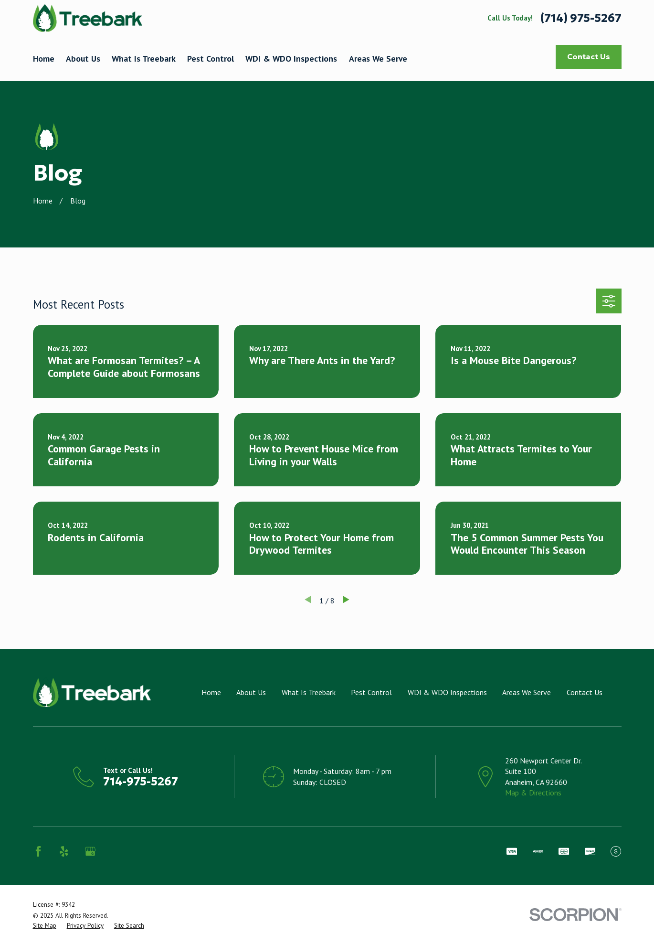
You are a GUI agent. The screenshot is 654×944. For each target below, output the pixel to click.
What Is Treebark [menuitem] (144, 58)
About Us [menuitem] (83, 58)
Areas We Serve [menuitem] (378, 58)
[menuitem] (44, 926)
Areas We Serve (526, 692)
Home (211, 692)
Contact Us (588, 56)
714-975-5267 (140, 781)
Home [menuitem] (43, 58)
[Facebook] (38, 851)
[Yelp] (64, 851)
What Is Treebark (309, 692)
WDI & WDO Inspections (447, 692)
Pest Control (371, 692)
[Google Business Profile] (90, 851)
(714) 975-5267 (581, 18)
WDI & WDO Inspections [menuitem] (291, 58)
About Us (251, 692)
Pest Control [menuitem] (210, 58)
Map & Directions (533, 792)
